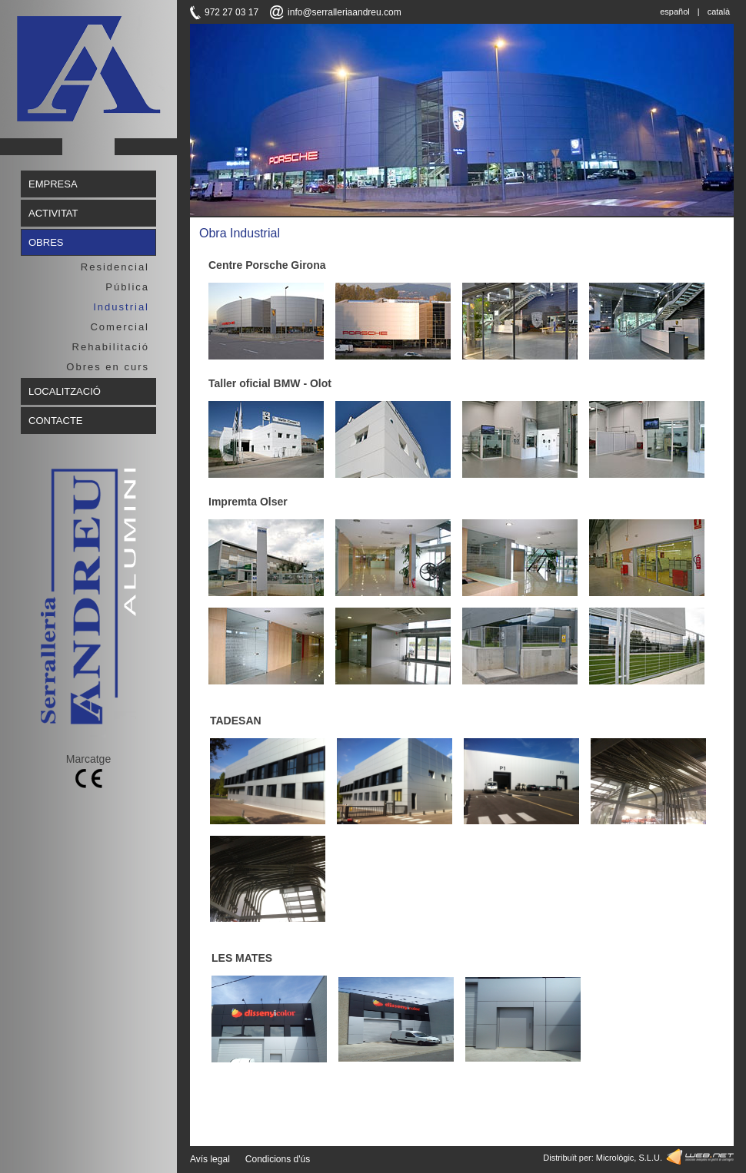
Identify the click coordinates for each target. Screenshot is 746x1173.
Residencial (115, 267)
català (719, 11)
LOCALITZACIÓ (64, 391)
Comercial (119, 327)
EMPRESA (53, 184)
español (675, 11)
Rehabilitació (110, 347)
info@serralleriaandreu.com (344, 12)
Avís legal (210, 1159)
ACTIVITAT (53, 213)
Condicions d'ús (277, 1159)
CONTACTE (55, 420)
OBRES (46, 242)
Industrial (121, 307)
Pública (127, 287)
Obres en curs (107, 367)
